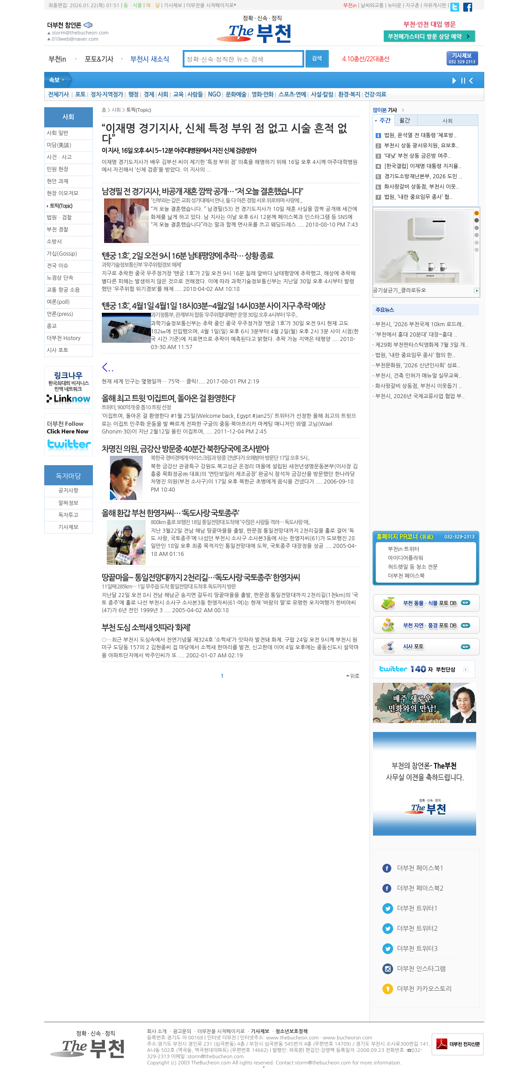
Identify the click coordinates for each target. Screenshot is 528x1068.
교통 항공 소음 (63, 290)
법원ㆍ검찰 (59, 217)
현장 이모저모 (63, 193)
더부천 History (63, 338)
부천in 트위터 (403, 549)
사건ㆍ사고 (59, 157)
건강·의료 (375, 94)
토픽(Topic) (61, 206)
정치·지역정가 (107, 94)
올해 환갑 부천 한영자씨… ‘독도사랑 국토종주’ (170, 513)
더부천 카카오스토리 (424, 989)
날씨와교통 (372, 5)
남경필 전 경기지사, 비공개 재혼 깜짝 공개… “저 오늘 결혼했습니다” (202, 192)
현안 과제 (57, 181)
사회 (163, 94)
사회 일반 (57, 133)
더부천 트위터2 (417, 928)
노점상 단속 (60, 278)
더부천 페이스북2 (420, 888)
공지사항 (68, 490)
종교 (52, 326)
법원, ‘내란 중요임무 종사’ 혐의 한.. (415, 355)
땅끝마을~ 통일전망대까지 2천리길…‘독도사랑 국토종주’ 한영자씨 (201, 578)
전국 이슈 (57, 266)
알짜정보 (68, 503)
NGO (214, 94)
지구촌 (412, 5)
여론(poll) (58, 302)
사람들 (195, 94)
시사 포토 (57, 350)
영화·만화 (262, 94)
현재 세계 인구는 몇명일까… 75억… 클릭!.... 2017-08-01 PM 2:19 (180, 381)
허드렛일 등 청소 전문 (413, 567)
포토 (80, 94)
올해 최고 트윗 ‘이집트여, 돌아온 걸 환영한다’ (168, 399)
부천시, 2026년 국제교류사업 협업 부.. (420, 396)
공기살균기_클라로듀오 (399, 290)
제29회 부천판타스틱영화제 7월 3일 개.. (421, 345)
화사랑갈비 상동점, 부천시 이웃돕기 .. (418, 386)
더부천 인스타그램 (421, 969)
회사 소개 (157, 1031)
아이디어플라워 (405, 558)
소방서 (54, 241)
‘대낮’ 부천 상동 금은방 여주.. (413, 156)
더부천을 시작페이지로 (211, 5)
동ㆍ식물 (133, 5)
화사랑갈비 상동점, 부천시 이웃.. (417, 186)
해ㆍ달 (153, 5)
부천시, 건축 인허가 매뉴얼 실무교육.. (418, 375)
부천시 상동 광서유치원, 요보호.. (417, 145)
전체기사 (58, 94)
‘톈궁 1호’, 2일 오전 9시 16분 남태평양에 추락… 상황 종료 (187, 256)
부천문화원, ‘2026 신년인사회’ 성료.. (417, 365)
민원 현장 (57, 169)
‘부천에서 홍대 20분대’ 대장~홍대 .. (416, 334)
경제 (149, 94)
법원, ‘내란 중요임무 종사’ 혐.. (414, 197)
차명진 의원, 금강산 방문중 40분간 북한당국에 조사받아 (185, 449)
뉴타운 (395, 5)
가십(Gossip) (62, 253)
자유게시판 (435, 5)
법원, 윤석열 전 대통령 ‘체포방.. (416, 135)
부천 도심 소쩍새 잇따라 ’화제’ (146, 628)
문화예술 (236, 94)
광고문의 (182, 1031)
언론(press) (60, 314)
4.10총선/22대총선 (366, 59)
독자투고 (68, 515)
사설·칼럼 (322, 94)
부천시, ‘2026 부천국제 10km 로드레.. (420, 324)
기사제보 (173, 5)
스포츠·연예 (292, 94)
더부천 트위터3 (417, 949)
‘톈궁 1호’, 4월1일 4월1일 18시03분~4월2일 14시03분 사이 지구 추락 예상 (213, 306)
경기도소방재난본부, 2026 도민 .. (419, 176)
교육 (178, 94)
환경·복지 (349, 94)
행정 (133, 94)
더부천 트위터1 (417, 908)
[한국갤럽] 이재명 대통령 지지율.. (418, 166)
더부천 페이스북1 (420, 868)
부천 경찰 (57, 229)
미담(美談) (59, 145)
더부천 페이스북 (406, 576)
